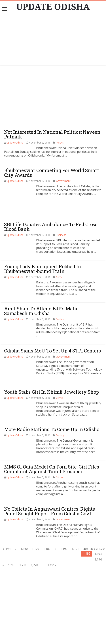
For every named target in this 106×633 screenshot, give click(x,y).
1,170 (35, 533)
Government (63, 181)
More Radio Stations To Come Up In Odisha (52, 413)
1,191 (75, 533)
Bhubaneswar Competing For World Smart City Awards (51, 172)
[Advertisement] (53, 40)
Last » (52, 549)
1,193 (98, 538)
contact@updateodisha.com (57, 625)
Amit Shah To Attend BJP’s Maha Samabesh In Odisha (41, 295)
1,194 (98, 544)
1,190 (63, 533)
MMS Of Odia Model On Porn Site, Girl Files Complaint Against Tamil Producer (51, 453)
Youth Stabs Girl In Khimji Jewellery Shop (51, 376)
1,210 (23, 549)
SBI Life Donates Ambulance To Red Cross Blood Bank (50, 211)
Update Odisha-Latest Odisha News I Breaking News (58, 628)
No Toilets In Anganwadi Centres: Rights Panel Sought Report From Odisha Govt (49, 495)
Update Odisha (15, 142)
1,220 (34, 549)
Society (60, 419)
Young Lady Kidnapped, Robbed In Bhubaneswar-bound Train (42, 253)
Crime (59, 261)
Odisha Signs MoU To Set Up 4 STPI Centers (52, 335)
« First (6, 533)
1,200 (11, 549)
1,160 (24, 533)
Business (61, 219)
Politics (60, 142)
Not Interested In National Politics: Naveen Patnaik (52, 134)
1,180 (46, 533)
